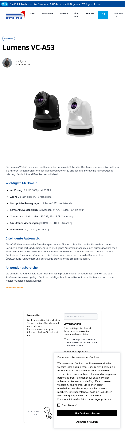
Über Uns (76, 15)
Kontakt (90, 13)
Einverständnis (72, 323)
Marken (64, 13)
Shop (103, 13)
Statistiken (69, 405)
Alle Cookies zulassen (87, 413)
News (33, 13)
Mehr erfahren (14, 287)
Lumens (8, 38)
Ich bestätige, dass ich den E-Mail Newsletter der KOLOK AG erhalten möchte (82, 342)
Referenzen (48, 13)
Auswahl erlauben (87, 421)
